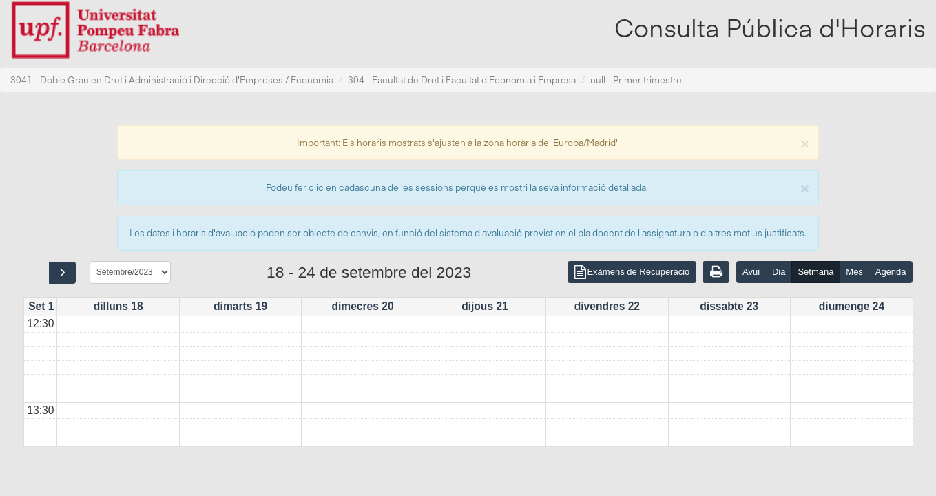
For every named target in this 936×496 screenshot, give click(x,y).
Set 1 (41, 306)
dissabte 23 (729, 306)
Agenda (890, 272)
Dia (779, 272)
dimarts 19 (240, 306)
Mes (854, 272)
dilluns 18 (118, 306)
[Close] (804, 142)
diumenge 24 (851, 306)
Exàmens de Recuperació (631, 273)
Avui (751, 272)
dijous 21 (484, 306)
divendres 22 (607, 306)
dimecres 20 (362, 306)
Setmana (815, 272)
